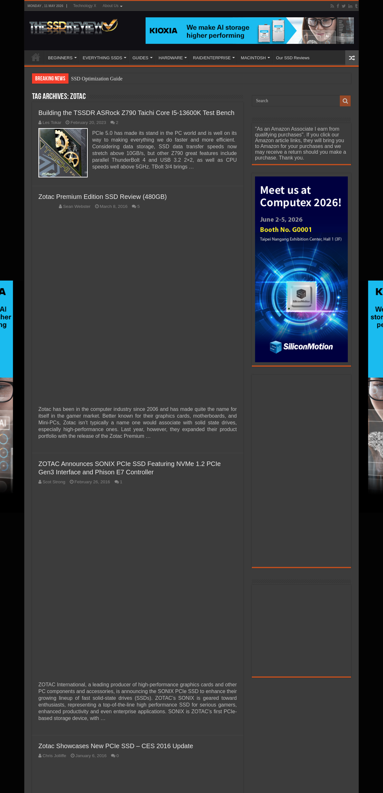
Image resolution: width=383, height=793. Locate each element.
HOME (36, 57)
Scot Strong (54, 481)
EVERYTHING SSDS (102, 57)
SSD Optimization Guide (97, 78)
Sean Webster (77, 206)
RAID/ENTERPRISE (212, 57)
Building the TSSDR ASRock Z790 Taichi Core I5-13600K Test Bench (136, 112)
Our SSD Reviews (293, 57)
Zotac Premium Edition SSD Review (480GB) (102, 196)
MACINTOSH (253, 57)
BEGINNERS (60, 57)
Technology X (84, 6)
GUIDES (140, 57)
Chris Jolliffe (54, 755)
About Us (110, 6)
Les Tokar (52, 122)
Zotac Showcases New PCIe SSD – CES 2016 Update (115, 745)
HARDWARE (171, 57)
